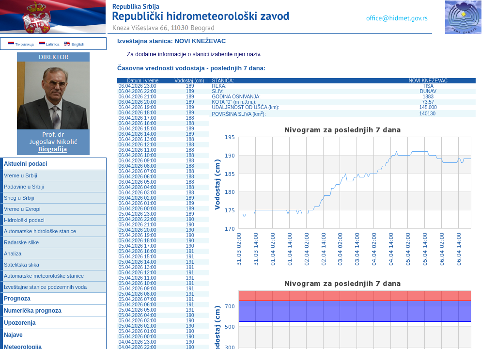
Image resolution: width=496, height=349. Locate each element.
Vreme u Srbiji (20, 175)
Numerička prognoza (33, 310)
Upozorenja (19, 322)
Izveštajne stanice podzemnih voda (45, 287)
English (74, 44)
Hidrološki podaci (24, 220)
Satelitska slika (21, 265)
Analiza (12, 253)
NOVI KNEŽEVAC (200, 41)
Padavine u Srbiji (24, 187)
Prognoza (17, 298)
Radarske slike (21, 242)
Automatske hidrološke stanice (40, 231)
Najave (13, 335)
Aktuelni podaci (25, 163)
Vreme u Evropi (22, 209)
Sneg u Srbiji (19, 198)
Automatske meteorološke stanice (44, 276)
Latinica (49, 44)
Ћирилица (21, 44)
